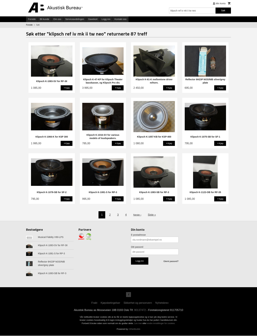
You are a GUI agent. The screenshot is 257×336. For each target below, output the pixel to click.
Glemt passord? (170, 261)
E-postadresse (138, 234)
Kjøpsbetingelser (110, 303)
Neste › (137, 214)
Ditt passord (137, 247)
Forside (32, 19)
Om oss (57, 19)
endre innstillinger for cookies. (161, 323)
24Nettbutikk (134, 329)
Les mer (138, 323)
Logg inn (106, 19)
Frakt (94, 303)
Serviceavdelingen (74, 19)
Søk (223, 10)
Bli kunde (44, 19)
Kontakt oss (120, 19)
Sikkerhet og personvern (138, 303)
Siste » (152, 214)
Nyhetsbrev (162, 303)
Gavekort (93, 19)
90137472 (140, 310)
